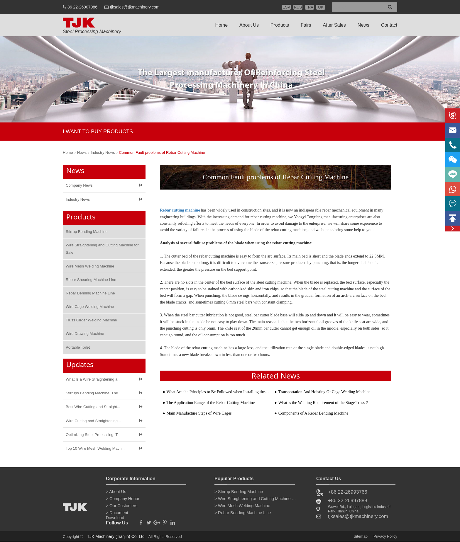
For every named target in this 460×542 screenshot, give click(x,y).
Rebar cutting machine (180, 210)
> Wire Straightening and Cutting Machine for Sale (255, 498)
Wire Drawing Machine (85, 333)
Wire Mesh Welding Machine (90, 266)
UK (320, 7)
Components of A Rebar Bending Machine (313, 413)
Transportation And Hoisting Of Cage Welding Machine (324, 392)
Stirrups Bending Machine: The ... (94, 393)
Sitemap (361, 536)
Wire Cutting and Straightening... (93, 421)
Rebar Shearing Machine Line (91, 279)
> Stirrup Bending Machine (238, 491)
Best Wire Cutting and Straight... (93, 407)
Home (221, 25)
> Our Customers (121, 505)
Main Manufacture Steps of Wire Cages (199, 413)
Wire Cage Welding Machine (90, 306)
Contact (389, 25)
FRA (309, 7)
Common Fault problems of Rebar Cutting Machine (162, 152)
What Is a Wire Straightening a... (93, 379)
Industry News (103, 152)
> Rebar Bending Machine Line (242, 512)
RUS (298, 7)
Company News (79, 185)
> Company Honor (122, 498)
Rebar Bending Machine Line (90, 293)
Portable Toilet (78, 347)
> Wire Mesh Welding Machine (242, 505)
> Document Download (117, 513)
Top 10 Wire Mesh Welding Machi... (96, 448)
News (363, 25)
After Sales (334, 25)
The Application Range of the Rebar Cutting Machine (211, 402)
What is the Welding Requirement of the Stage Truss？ (323, 402)
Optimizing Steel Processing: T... (93, 434)
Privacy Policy (385, 536)
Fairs (306, 25)
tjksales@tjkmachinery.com (135, 7)
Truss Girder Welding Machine (91, 320)
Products (279, 25)
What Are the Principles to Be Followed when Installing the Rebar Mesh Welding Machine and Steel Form (218, 392)
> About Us (116, 491)
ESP (286, 7)
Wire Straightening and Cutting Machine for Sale (102, 249)
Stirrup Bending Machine (86, 231)
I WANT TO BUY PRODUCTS (98, 131)
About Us (249, 25)
